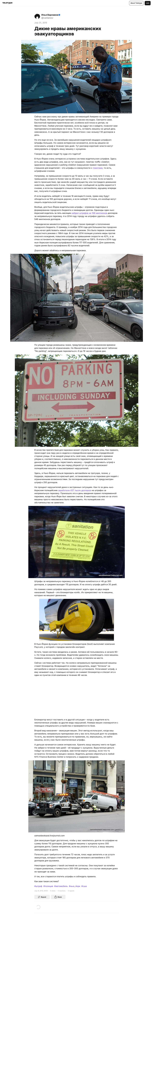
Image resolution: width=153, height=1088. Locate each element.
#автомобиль (61, 886)
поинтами (98, 168)
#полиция (48, 886)
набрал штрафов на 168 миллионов (89, 213)
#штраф (38, 886)
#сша (84, 886)
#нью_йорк (74, 886)
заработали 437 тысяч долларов (74, 490)
